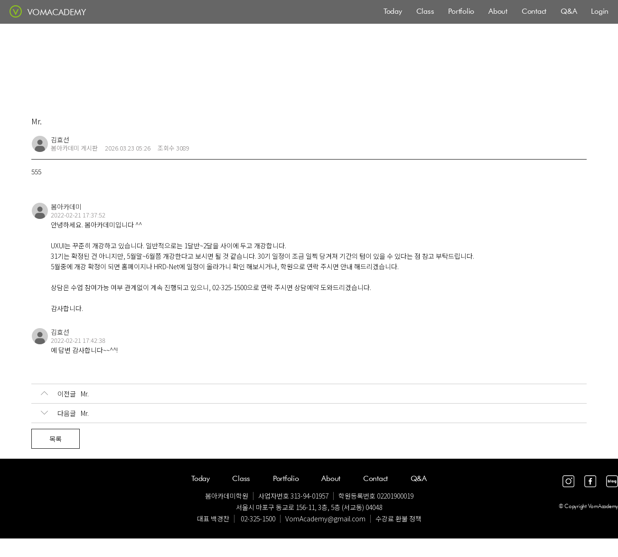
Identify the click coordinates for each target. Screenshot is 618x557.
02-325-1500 (258, 518)
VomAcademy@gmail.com (325, 518)
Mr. (65, 393)
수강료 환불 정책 (398, 518)
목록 (55, 439)
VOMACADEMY (57, 12)
